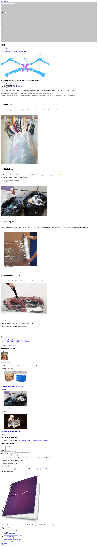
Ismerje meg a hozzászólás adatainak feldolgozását (47, 469)
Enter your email (5, 454)
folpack (5, 345)
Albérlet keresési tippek (9, 531)
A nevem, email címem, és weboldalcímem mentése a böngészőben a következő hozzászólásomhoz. (26, 458)
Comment (3, 451)
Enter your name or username (8, 452)
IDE (26, 326)
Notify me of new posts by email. (10, 464)
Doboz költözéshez (19, 86)
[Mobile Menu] (3, 38)
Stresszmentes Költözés (8, 3)
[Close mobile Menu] (4, 544)
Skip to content (4, 1)
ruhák (9, 345)
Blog (12, 86)
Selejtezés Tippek (8, 538)
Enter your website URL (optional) (9, 455)
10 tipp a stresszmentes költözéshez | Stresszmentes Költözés (33, 440)
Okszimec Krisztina (15, 83)
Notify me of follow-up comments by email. (13, 461)
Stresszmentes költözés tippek (11, 540)
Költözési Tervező (8, 537)
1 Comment (14, 88)
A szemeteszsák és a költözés (9, 409)
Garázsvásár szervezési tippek (11, 536)
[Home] (5, 48)
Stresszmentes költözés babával (10, 431)
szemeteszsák (14, 345)
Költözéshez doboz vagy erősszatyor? (12, 386)
